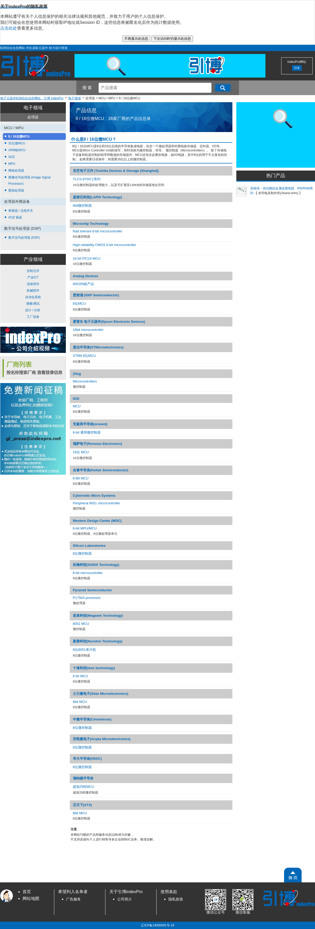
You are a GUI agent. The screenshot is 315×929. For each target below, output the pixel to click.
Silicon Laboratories (89, 546)
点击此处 (8, 28)
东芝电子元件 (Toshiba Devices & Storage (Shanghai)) (116, 171)
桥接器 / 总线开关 (20, 210)
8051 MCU (81, 624)
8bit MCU (80, 702)
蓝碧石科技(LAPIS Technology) (97, 197)
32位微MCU (16, 143)
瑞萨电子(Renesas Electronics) (97, 444)
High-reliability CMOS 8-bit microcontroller (104, 245)
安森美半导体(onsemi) (90, 424)
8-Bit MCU (81, 478)
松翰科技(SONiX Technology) (96, 565)
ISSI (76, 399)
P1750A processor (87, 598)
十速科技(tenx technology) (94, 668)
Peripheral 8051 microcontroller (96, 503)
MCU (77, 406)
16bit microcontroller (88, 330)
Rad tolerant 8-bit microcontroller (97, 231)
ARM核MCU (17, 150)
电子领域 (33, 107)
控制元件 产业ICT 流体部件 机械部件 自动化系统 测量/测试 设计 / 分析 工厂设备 (33, 294)
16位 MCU (81, 452)
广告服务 (73, 899)
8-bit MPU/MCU (85, 528)
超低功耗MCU (83, 787)
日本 (297, 67)
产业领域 (33, 259)
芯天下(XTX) (82, 805)
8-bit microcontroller (88, 573)
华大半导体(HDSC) (87, 759)
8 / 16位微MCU (19, 136)
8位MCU (79, 303)
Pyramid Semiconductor (92, 590)
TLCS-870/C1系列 (86, 179)
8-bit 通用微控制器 (87, 432)
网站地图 (31, 898)
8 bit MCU (80, 676)
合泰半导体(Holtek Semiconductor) (101, 470)
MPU (11, 164)
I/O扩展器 (15, 217)
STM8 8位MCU (84, 356)
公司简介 (124, 899)
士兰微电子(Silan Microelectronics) (101, 694)
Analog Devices (85, 276)
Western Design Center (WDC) (97, 521)
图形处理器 (16, 190)
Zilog (77, 374)
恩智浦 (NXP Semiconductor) (96, 295)
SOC (11, 157)
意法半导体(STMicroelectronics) (98, 347)
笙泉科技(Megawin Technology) (98, 615)
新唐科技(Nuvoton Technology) (97, 641)
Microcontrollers (85, 381)
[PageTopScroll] (293, 875)
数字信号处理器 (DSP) (24, 237)
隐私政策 (175, 899)
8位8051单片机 (84, 650)
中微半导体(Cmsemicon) (92, 719)
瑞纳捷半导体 (83, 778)
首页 (27, 891)
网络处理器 (16, 170)
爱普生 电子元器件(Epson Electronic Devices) (109, 322)
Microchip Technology (91, 224)
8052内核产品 (83, 284)
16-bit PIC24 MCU (86, 258)
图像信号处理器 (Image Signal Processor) (29, 180)
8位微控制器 (82, 553)
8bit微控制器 (82, 205)
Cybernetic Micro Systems (94, 496)
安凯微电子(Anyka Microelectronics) (102, 739)
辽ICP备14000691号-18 (157, 925)
